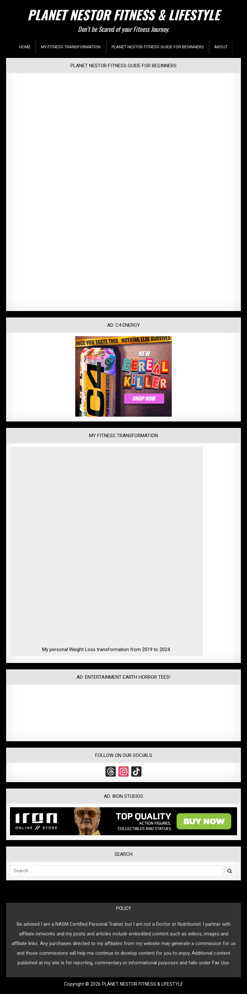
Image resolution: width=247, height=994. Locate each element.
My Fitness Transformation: (71, 46)
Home (25, 46)
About (221, 46)
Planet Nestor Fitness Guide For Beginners (158, 46)
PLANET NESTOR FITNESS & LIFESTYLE (123, 14)
